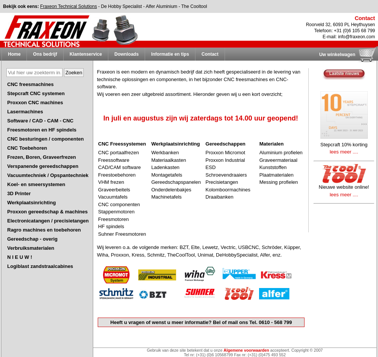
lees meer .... (344, 152)
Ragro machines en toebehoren (44, 230)
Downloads (126, 54)
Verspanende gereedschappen (42, 166)
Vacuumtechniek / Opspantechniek (48, 175)
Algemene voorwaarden (246, 350)
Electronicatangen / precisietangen (48, 221)
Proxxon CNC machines (35, 102)
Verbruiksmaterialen (30, 248)
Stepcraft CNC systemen (36, 93)
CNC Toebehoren (27, 148)
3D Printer (19, 193)
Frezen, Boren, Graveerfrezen (41, 157)
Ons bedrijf (45, 54)
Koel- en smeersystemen (36, 184)
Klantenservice (86, 54)
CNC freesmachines (30, 84)
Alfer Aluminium (161, 6)
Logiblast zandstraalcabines (40, 266)
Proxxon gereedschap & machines (47, 212)
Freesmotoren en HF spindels (42, 130)
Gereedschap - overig (32, 239)
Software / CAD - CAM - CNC (40, 121)
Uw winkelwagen (337, 54)
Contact (210, 54)
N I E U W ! (19, 257)
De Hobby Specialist (121, 6)
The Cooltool (194, 6)
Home (14, 54)
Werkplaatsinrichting (31, 202)
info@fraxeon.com (356, 36)
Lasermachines (25, 111)
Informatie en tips (170, 54)
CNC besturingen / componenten (45, 139)
